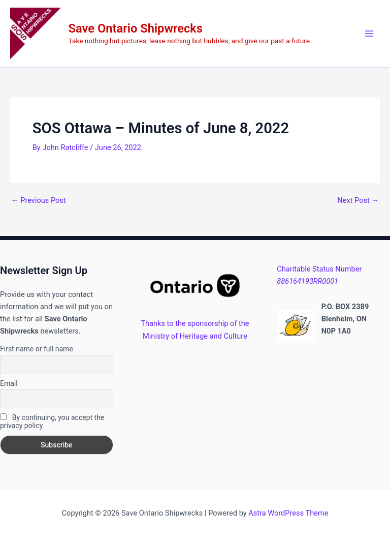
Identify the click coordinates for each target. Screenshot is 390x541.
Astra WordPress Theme (288, 513)
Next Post (358, 200)
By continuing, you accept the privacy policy (52, 421)
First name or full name (36, 349)
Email (9, 383)
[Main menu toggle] (369, 33)
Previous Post (38, 200)
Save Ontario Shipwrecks (136, 28)
